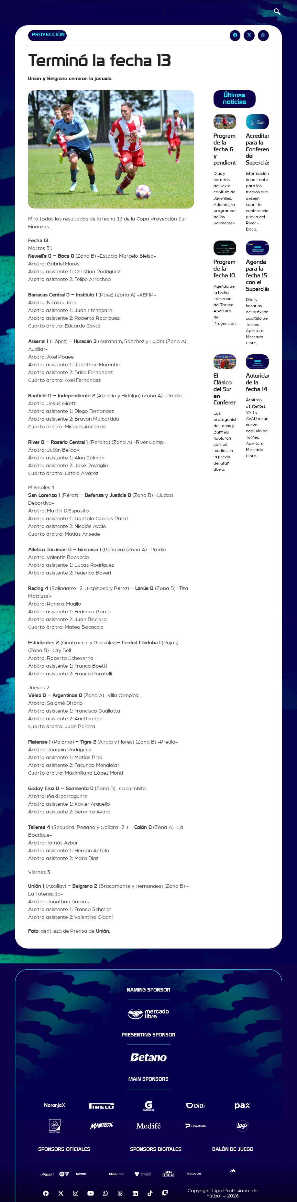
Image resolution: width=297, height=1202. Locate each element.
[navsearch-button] (277, 12)
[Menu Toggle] (163, 12)
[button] (235, 35)
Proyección (48, 34)
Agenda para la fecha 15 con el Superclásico (262, 275)
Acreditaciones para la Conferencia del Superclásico (265, 149)
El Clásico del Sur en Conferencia (229, 389)
